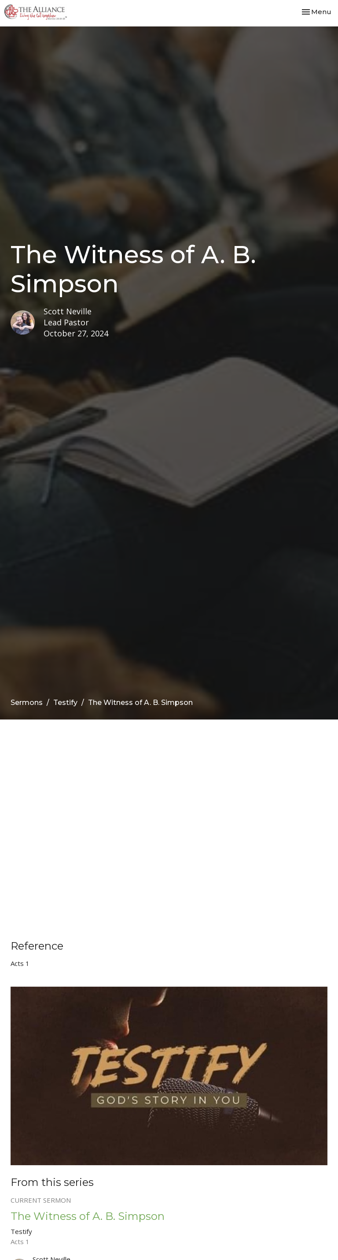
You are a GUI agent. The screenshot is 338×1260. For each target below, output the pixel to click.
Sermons (27, 702)
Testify (65, 702)
